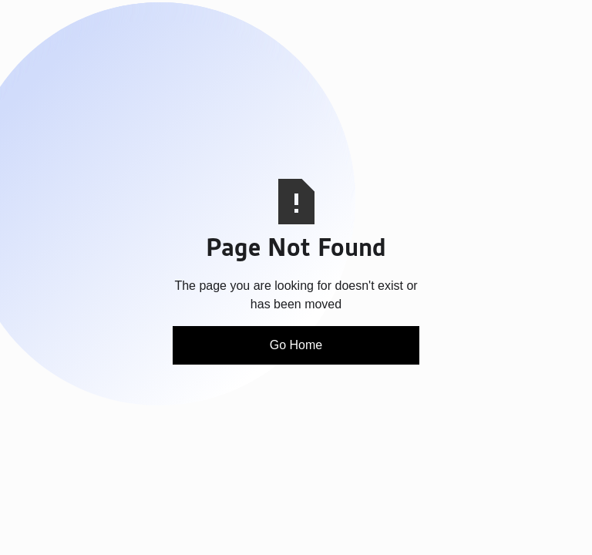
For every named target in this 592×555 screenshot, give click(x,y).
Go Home (296, 345)
